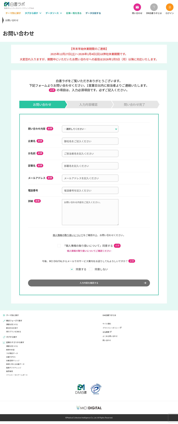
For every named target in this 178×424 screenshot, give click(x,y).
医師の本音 (10, 352)
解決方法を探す (12, 330)
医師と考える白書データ (15, 367)
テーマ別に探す (12, 318)
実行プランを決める (13, 334)
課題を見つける (12, 327)
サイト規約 (107, 326)
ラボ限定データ (12, 356)
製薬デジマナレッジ (13, 370)
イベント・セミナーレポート (17, 377)
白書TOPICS (10, 359)
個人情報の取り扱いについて (68, 235)
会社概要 (106, 334)
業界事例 (9, 374)
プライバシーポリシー (111, 330)
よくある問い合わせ (110, 339)
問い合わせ (107, 343)
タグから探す (11, 339)
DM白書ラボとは (109, 318)
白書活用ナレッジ (12, 363)
